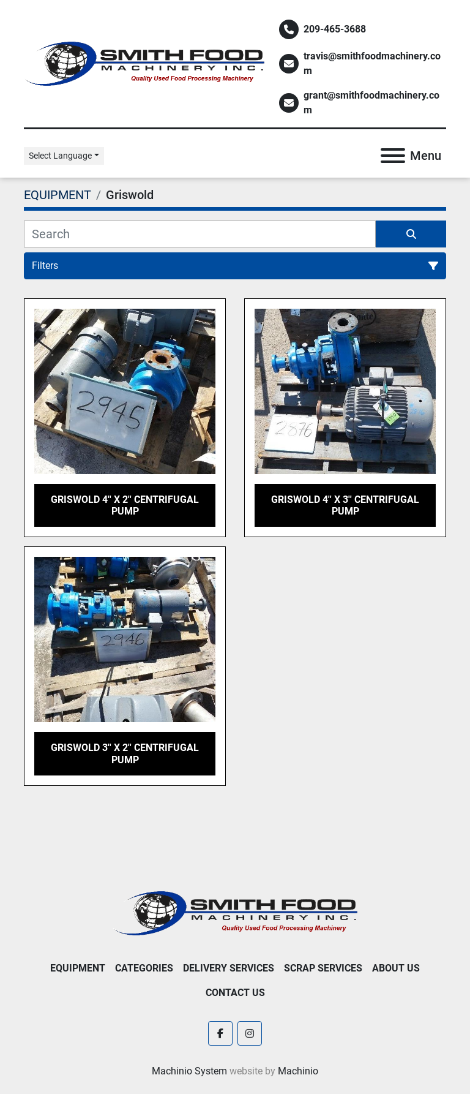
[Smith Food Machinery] (235, 912)
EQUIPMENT (77, 968)
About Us (396, 968)
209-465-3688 (335, 29)
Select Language (60, 155)
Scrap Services (323, 968)
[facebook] (220, 1033)
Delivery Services (228, 968)
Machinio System (189, 1071)
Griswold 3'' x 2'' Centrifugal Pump (125, 753)
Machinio (298, 1071)
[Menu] (393, 155)
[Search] (200, 234)
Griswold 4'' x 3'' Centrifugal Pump (345, 505)
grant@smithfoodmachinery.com (371, 102)
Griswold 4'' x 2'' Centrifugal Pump (125, 505)
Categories (144, 968)
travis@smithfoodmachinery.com (372, 63)
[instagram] (249, 1033)
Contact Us (235, 992)
